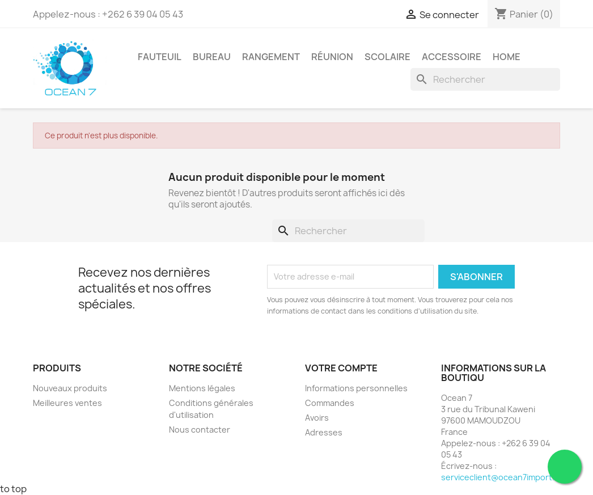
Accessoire (451, 56)
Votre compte (341, 368)
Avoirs (317, 417)
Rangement (271, 56)
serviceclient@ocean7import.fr (501, 477)
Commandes (329, 402)
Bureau (212, 56)
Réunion (332, 56)
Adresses (323, 432)
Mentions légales (202, 388)
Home (506, 56)
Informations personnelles (356, 388)
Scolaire (387, 56)
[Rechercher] (485, 79)
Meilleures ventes (67, 402)
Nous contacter (199, 429)
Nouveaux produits (70, 388)
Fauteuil (159, 56)
